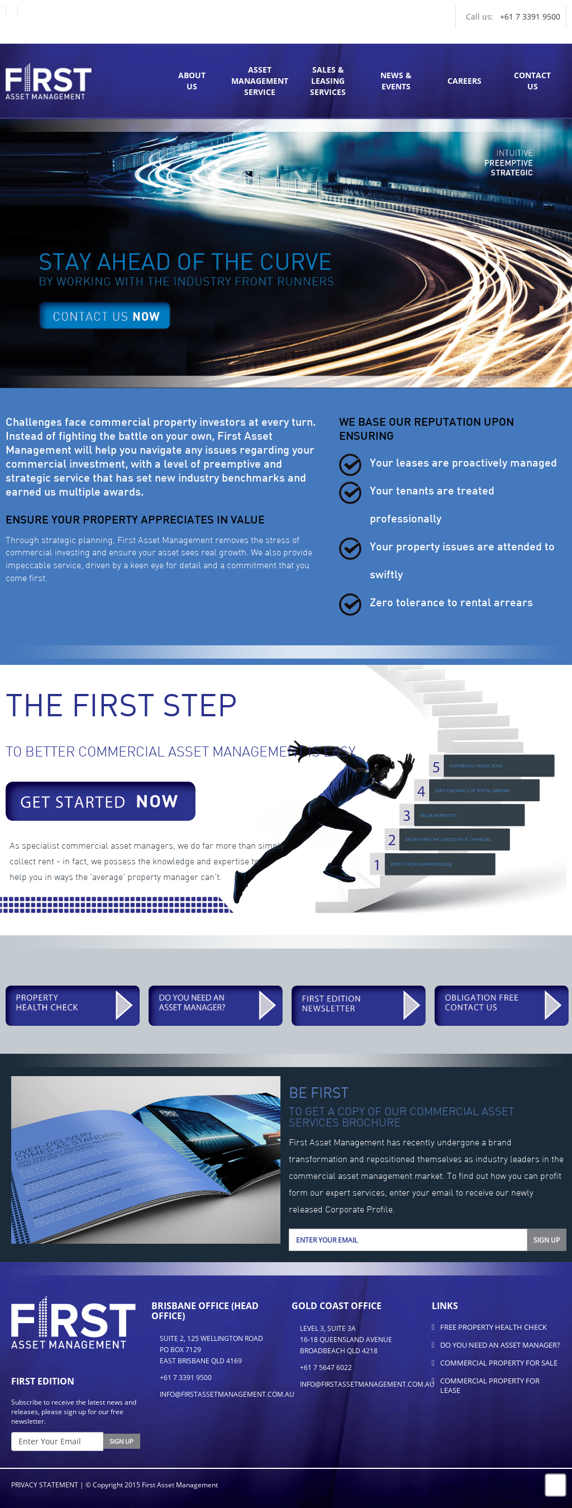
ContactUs (532, 81)
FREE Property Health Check (493, 1327)
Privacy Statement (44, 1485)
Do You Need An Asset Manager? (500, 1345)
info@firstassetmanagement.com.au (227, 1394)
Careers (464, 80)
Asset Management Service (259, 80)
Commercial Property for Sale (498, 1363)
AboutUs (192, 81)
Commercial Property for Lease (490, 1385)
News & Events (396, 81)
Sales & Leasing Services (328, 80)
